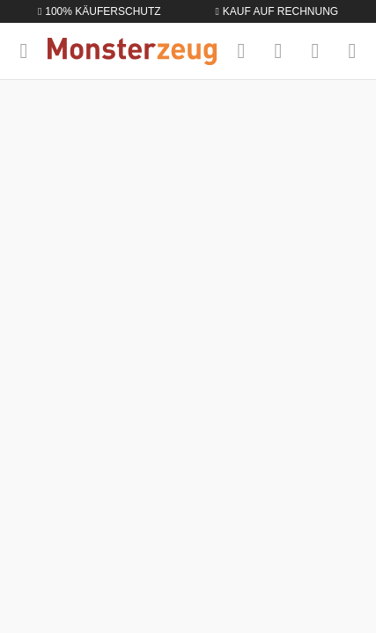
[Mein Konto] (315, 51)
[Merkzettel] (278, 51)
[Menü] (24, 51)
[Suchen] (241, 51)
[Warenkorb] (352, 51)
